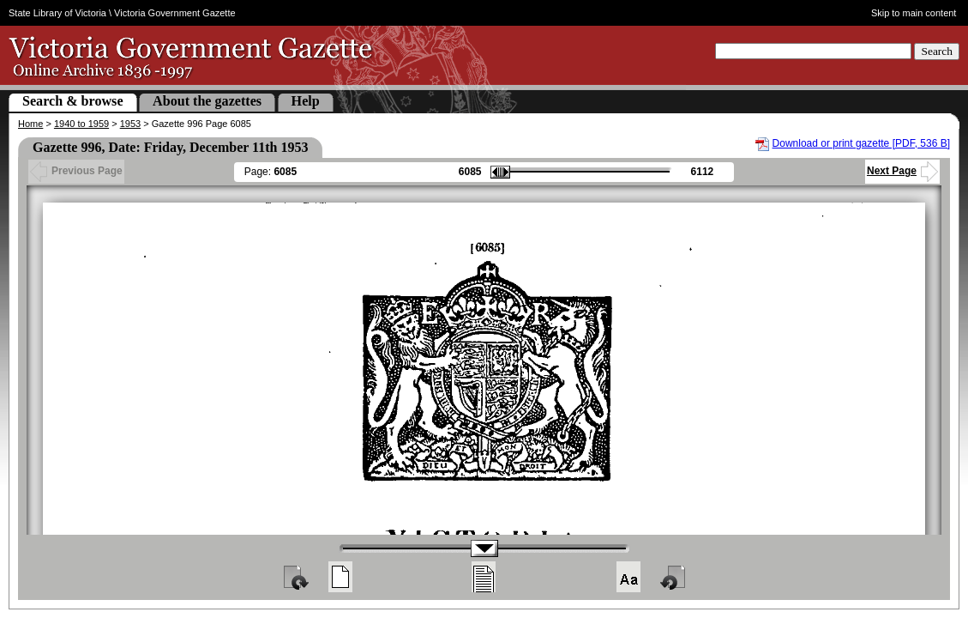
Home (30, 123)
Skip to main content (914, 13)
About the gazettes (207, 101)
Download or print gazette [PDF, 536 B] (861, 143)
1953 (130, 123)
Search (937, 51)
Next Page (902, 171)
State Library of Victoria (57, 13)
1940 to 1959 (81, 123)
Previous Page (76, 171)
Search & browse (72, 101)
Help (306, 101)
